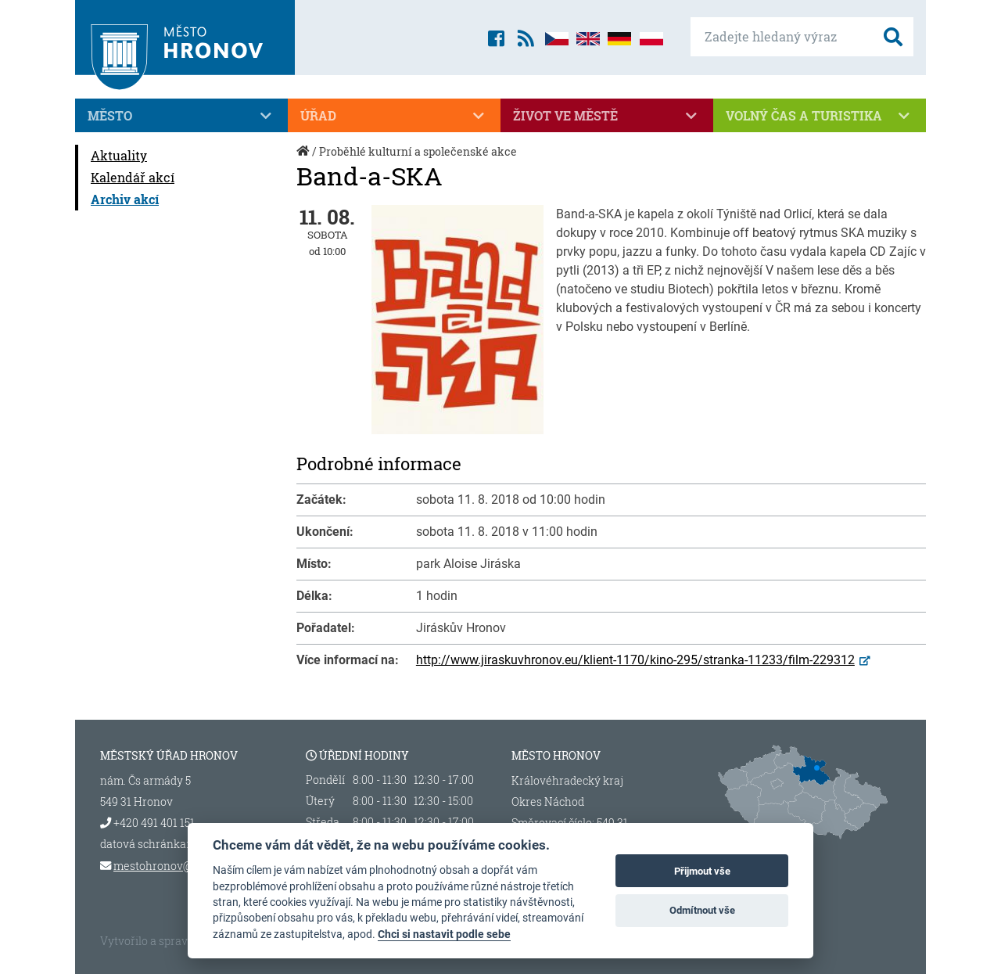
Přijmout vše (702, 871)
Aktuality (119, 155)
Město (181, 115)
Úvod (304, 159)
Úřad (394, 115)
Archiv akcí (125, 199)
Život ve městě (607, 115)
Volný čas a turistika (819, 115)
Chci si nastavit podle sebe (444, 934)
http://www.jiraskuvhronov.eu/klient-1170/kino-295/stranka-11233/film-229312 (635, 659)
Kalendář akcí (132, 177)
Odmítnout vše (702, 910)
